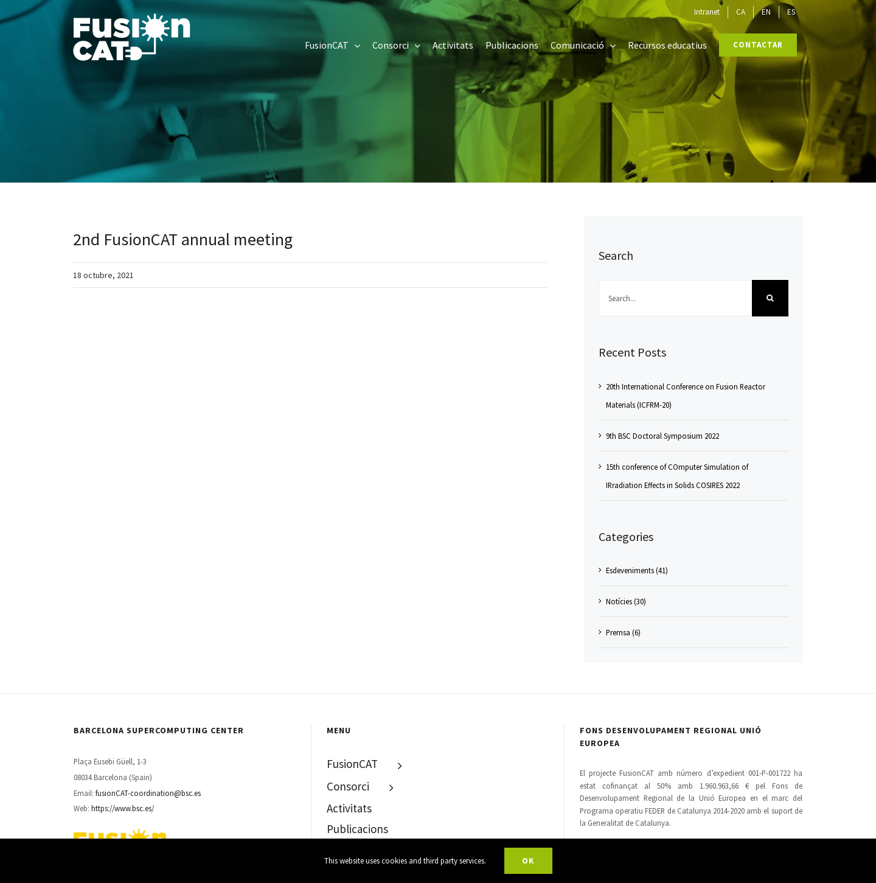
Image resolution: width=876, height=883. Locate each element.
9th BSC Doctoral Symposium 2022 (662, 436)
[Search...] (675, 298)
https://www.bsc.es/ (122, 808)
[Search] (770, 298)
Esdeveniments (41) (637, 570)
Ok (528, 860)
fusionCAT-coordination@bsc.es (148, 793)
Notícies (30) (626, 601)
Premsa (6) (623, 632)
